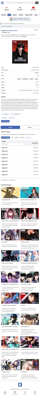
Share (36, 29)
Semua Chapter (5, 137)
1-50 (12, 137)
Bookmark (4, 117)
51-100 (16, 137)
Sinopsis (30, 127)
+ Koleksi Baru (5, 121)
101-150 (22, 137)
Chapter (10, 127)
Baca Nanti (11, 117)
